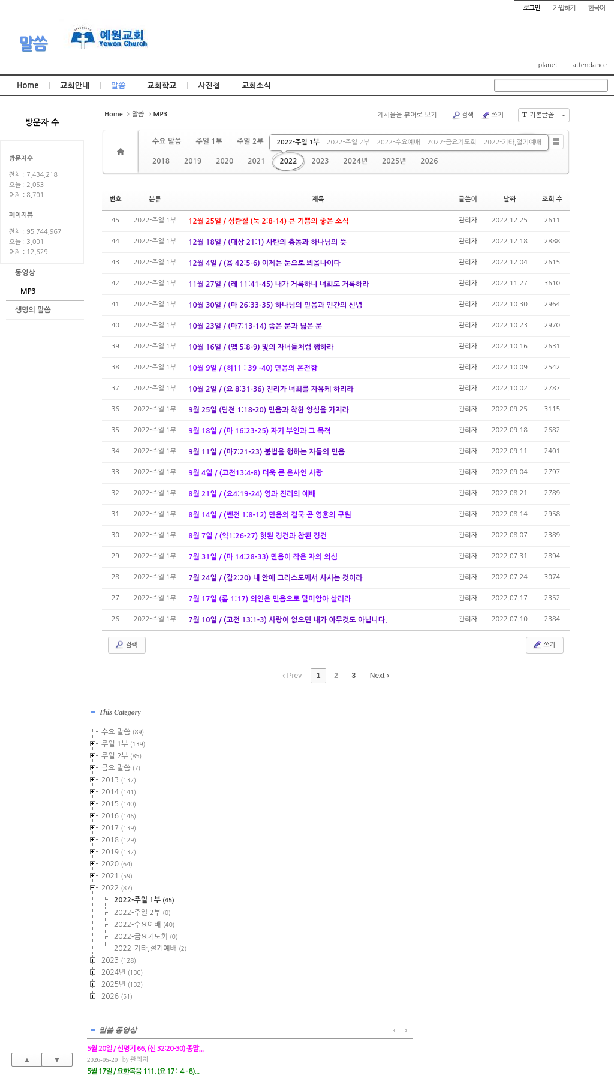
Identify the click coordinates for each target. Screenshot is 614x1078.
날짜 (510, 199)
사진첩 (209, 85)
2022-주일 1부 (297, 142)
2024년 (356, 161)
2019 (192, 161)
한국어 (596, 8)
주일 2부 (250, 141)
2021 (256, 161)
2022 (288, 161)
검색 (463, 115)
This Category (120, 709)
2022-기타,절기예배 (512, 142)
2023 (320, 161)
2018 (161, 161)
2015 (118, 801)
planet (548, 65)
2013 (118, 777)
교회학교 (162, 85)
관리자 (468, 220)
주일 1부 (208, 141)
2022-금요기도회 (451, 142)
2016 (118, 813)
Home (27, 85)
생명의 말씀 (33, 310)
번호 (115, 199)
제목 (318, 199)
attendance (590, 65)
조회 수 (552, 199)
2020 (224, 161)
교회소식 (256, 85)
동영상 (25, 272)
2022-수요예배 (398, 142)
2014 (118, 789)
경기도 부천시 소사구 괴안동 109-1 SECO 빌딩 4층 (327, 1043)
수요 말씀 (166, 141)
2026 (429, 161)
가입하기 (564, 8)
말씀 (33, 44)
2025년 (394, 161)
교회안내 (74, 85)
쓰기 (492, 115)
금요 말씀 (120, 765)
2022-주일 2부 (348, 142)
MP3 (28, 291)
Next (379, 676)
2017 (118, 825)
